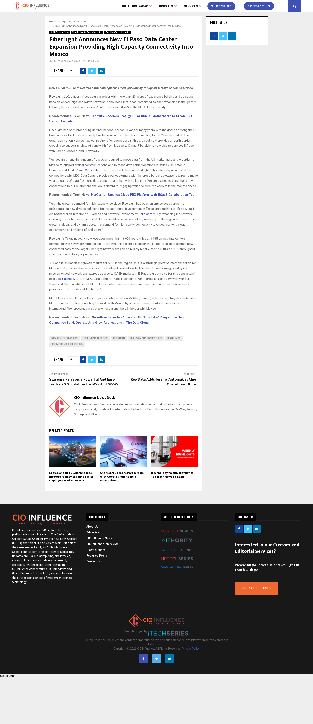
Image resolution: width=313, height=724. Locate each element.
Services (191, 6)
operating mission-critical (67, 344)
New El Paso (174, 338)
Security (125, 32)
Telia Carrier (147, 214)
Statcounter (8, 675)
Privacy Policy (191, 648)
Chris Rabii (92, 170)
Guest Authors (96, 550)
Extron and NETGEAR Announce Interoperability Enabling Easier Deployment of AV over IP (71, 477)
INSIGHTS (166, 6)
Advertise (92, 532)
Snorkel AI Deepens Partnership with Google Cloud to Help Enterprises (122, 477)
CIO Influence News (59, 32)
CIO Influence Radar (132, 6)
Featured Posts (96, 555)
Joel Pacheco (65, 279)
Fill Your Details (256, 588)
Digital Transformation (91, 32)
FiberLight (119, 338)
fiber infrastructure (95, 338)
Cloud (75, 32)
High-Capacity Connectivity (146, 338)
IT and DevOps (112, 32)
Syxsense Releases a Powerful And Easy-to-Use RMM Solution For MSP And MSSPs (84, 382)
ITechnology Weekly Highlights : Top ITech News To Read (173, 475)
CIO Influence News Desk (67, 61)
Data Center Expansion (64, 338)
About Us (92, 526)
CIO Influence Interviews (102, 544)
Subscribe (221, 6)
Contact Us (93, 561)
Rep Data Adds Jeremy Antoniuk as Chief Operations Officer (164, 382)
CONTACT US (258, 6)
